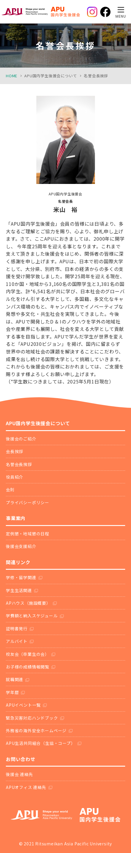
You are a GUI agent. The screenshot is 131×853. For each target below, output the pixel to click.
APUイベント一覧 (23, 705)
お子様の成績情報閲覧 (27, 667)
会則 (10, 489)
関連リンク (18, 562)
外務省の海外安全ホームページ (36, 730)
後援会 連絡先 (19, 774)
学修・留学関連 (21, 577)
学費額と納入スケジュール (32, 616)
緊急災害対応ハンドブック (32, 718)
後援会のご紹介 (21, 439)
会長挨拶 (14, 451)
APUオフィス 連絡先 (26, 787)
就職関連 (14, 679)
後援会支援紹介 (21, 546)
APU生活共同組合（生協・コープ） (40, 743)
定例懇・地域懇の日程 (27, 534)
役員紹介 (14, 477)
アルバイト (17, 641)
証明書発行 (17, 628)
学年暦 (12, 692)
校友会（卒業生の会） (27, 654)
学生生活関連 (19, 590)
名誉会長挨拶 (19, 464)
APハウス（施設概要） (28, 603)
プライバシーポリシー (27, 502)
